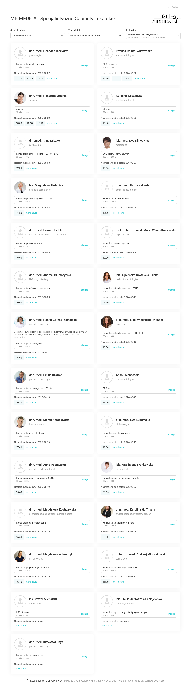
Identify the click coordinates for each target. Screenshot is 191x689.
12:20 (106, 212)
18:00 (19, 123)
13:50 (106, 347)
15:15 (106, 168)
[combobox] (37, 36)
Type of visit (74, 30)
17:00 (106, 257)
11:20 (19, 212)
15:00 (116, 78)
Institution (131, 30)
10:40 (106, 123)
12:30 (19, 78)
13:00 (40, 78)
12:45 (30, 78)
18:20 (40, 123)
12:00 (19, 168)
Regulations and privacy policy (45, 680)
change (84, 65)
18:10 (30, 123)
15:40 (19, 492)
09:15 (106, 492)
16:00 (19, 257)
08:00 (106, 537)
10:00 (19, 302)
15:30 (127, 78)
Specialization (17, 30)
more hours (53, 78)
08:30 (106, 302)
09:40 (19, 402)
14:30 (106, 78)
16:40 (19, 581)
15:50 (19, 537)
